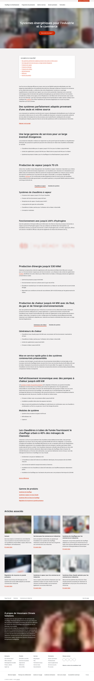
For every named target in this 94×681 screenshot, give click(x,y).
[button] (86, 598)
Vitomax (27, 176)
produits (28, 99)
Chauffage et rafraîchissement (12, 5)
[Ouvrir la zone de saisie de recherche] (88, 4)
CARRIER (18, 679)
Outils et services (41, 5)
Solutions (15, 598)
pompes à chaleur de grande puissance (31, 385)
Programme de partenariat (28, 5)
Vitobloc (21, 274)
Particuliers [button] (62, 5)
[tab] (40, 185)
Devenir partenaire (52, 5)
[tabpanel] (47, 201)
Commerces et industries (26, 598)
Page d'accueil (8, 598)
